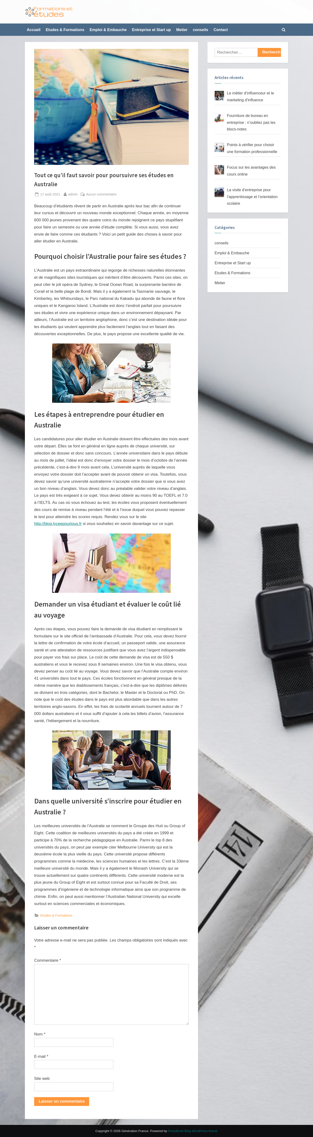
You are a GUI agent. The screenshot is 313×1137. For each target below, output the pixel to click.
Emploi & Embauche (108, 30)
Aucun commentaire (101, 194)
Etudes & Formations (65, 30)
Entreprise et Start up (151, 30)
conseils (200, 30)
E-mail (41, 1056)
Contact (221, 30)
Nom (39, 1034)
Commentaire (47, 960)
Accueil (33, 30)
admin (73, 193)
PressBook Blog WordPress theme (193, 1131)
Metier (182, 30)
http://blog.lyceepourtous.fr (58, 523)
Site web (42, 1078)
